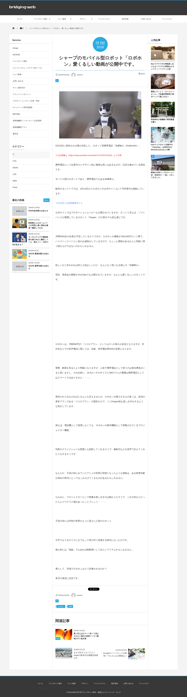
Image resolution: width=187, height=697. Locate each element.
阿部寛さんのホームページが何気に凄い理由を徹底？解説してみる (38, 225)
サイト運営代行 (19, 88)
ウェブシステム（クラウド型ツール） (28, 68)
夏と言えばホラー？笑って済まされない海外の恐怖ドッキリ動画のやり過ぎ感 (86, 638)
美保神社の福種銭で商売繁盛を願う (162, 120)
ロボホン (61, 606)
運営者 (15, 134)
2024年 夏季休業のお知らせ (38, 267)
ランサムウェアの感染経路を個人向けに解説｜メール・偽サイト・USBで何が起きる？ (30, 240)
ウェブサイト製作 (20, 61)
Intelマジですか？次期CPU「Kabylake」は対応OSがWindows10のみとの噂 (162, 147)
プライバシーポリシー (22, 94)
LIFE (14, 174)
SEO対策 (16, 55)
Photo (15, 187)
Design (15, 48)
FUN (57, 640)
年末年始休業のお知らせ (38, 211)
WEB (15, 181)
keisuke (76, 75)
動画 (70, 606)
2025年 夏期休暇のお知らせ (38, 255)
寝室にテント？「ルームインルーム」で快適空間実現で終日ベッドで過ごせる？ (162, 94)
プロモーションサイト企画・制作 (26, 101)
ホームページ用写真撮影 (22, 107)
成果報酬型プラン (20, 127)
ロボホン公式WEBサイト (70, 203)
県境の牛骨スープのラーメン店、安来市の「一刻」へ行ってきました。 (162, 175)
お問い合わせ (18, 81)
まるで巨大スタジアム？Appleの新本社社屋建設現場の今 (86, 655)
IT (57, 80)
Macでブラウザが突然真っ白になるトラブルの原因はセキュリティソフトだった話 (162, 66)
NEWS (15, 168)
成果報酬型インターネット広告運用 (27, 121)
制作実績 (16, 114)
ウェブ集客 (17, 74)
